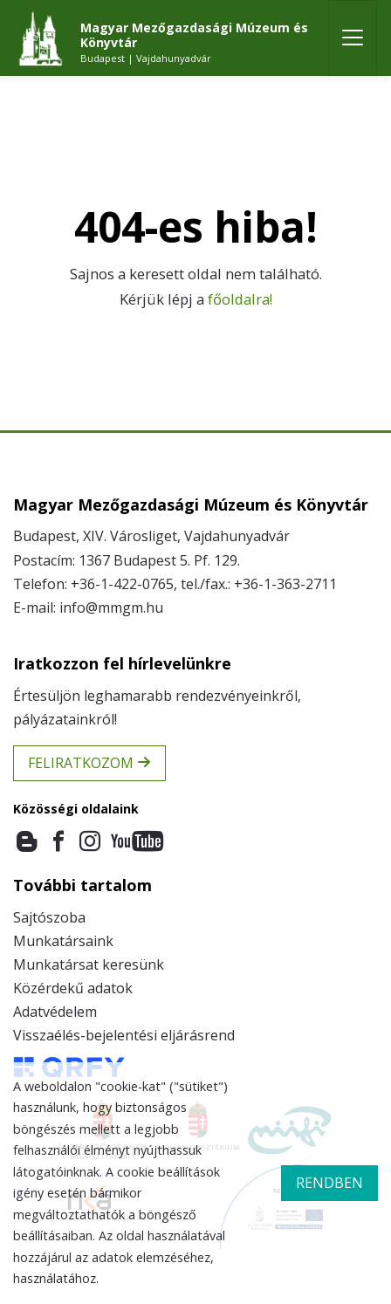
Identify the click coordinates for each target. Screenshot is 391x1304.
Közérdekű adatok (73, 988)
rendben (329, 1182)
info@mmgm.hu (111, 607)
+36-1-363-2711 (285, 584)
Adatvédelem (55, 1011)
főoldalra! (240, 299)
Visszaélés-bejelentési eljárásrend (124, 1035)
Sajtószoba (49, 917)
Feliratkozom (89, 762)
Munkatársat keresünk (88, 964)
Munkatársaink (63, 941)
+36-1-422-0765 (122, 584)
